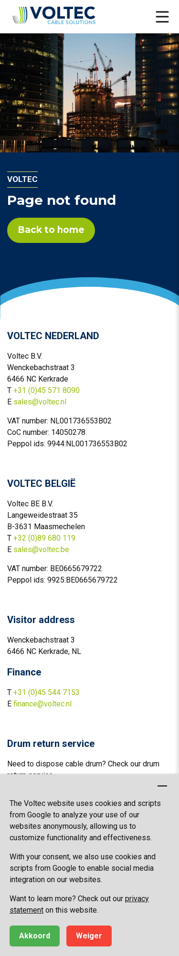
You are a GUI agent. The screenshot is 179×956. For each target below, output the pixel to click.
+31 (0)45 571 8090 (46, 390)
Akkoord (34, 935)
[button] (162, 16)
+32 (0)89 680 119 (44, 538)
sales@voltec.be (41, 549)
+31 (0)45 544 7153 (46, 692)
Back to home (51, 229)
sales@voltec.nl (39, 401)
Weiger (89, 935)
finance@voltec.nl (42, 703)
